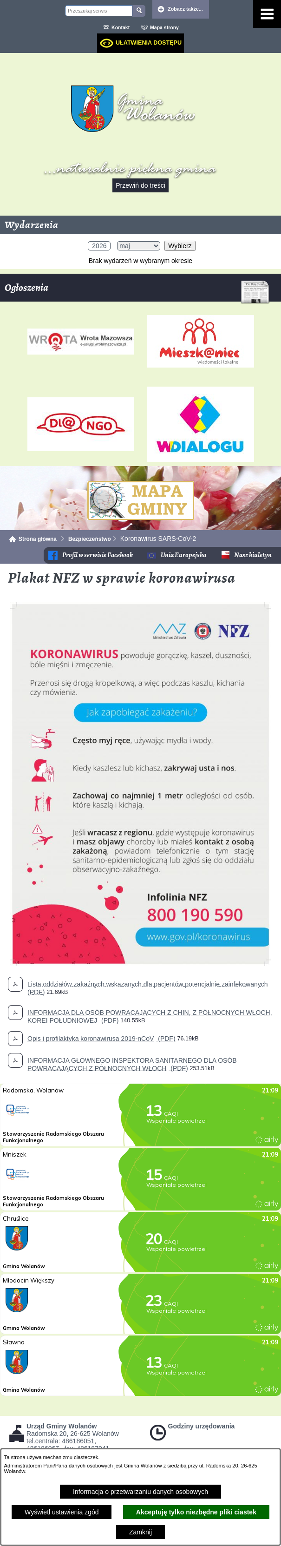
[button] (140, 963)
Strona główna (38, 539)
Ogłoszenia (137, 291)
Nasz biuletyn (253, 555)
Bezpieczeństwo (89, 539)
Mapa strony (164, 27)
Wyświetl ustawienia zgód (61, 1512)
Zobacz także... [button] (185, 9)
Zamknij (140, 1532)
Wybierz (179, 246)
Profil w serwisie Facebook (97, 555)
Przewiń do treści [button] (140, 185)
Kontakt (120, 27)
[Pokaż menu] (267, 14)
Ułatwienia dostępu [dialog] (149, 42)
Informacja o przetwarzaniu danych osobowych (140, 1491)
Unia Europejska (183, 555)
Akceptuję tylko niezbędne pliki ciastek (196, 1512)
